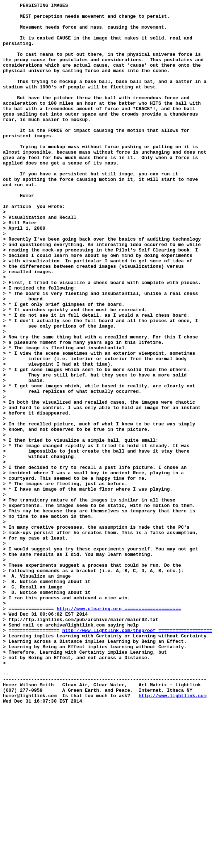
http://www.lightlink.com (172, 834)
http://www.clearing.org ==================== (119, 730)
